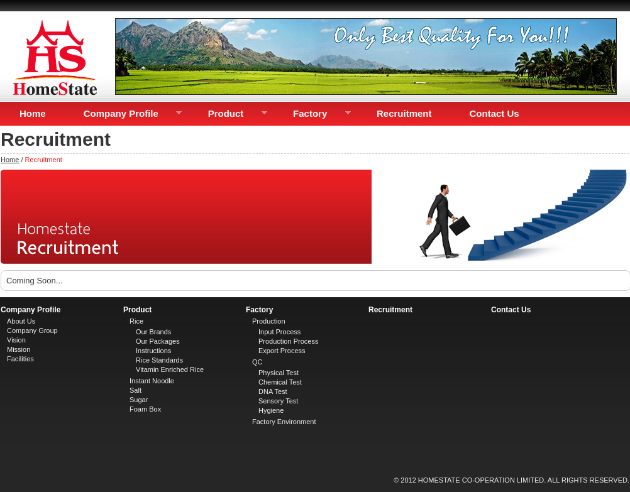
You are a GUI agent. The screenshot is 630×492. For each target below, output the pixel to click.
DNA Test (272, 391)
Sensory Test (278, 401)
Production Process (288, 341)
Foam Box (145, 409)
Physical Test (278, 372)
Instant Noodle (152, 381)
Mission (18, 349)
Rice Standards (159, 360)
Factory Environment (284, 421)
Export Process (282, 350)
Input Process (279, 332)
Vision (16, 340)
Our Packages (158, 341)
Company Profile (123, 113)
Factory (312, 113)
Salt (135, 390)
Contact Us (494, 113)
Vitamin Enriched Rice (170, 369)
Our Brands (153, 332)
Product (228, 113)
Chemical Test (280, 382)
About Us (21, 321)
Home (32, 113)
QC (257, 362)
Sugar (139, 399)
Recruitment (404, 113)
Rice (136, 321)
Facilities (20, 359)
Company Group (32, 330)
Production (268, 321)
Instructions (153, 350)
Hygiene (271, 410)
